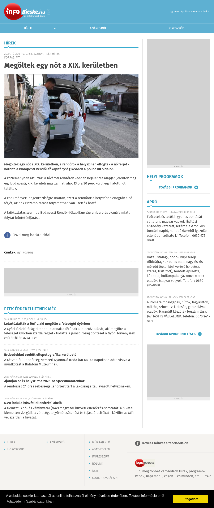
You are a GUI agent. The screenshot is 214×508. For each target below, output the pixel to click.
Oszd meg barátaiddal (31, 235)
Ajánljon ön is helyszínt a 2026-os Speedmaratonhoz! (44, 381)
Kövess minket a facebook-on (165, 443)
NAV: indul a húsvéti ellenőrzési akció (33, 403)
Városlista (48, 12)
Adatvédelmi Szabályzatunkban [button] (30, 501)
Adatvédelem (101, 449)
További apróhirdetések (175, 334)
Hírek (28, 28)
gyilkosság (25, 252)
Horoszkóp (175, 28)
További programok (175, 187)
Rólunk (97, 463)
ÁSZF (95, 471)
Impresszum (100, 456)
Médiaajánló (101, 442)
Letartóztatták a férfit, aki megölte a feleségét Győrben (47, 323)
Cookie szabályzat (105, 478)
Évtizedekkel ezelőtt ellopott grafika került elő (40, 354)
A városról (98, 28)
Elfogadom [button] (190, 499)
